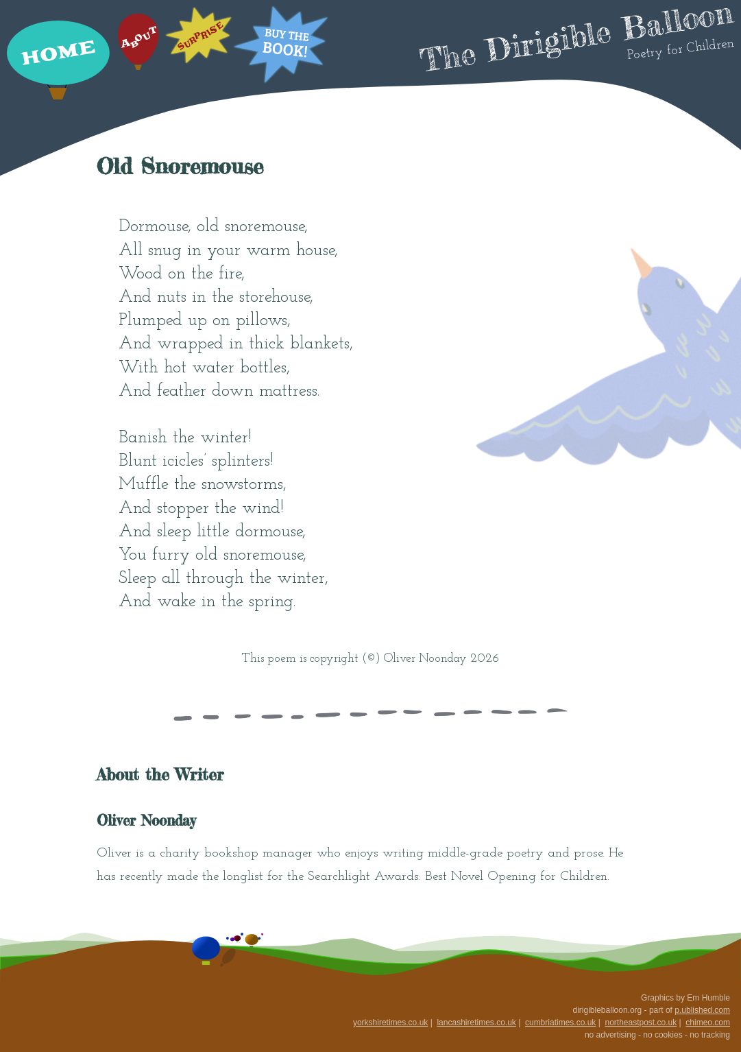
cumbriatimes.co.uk (560, 1022)
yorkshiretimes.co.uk (390, 1022)
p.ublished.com (702, 1010)
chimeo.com (707, 1022)
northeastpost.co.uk (641, 1022)
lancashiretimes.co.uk (476, 1022)
